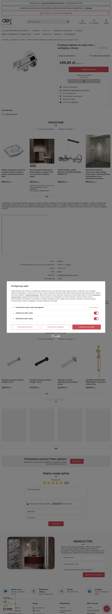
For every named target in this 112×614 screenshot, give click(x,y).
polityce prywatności (32, 295)
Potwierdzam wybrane (25, 327)
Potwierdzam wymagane (55, 327)
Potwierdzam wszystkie (87, 327)
